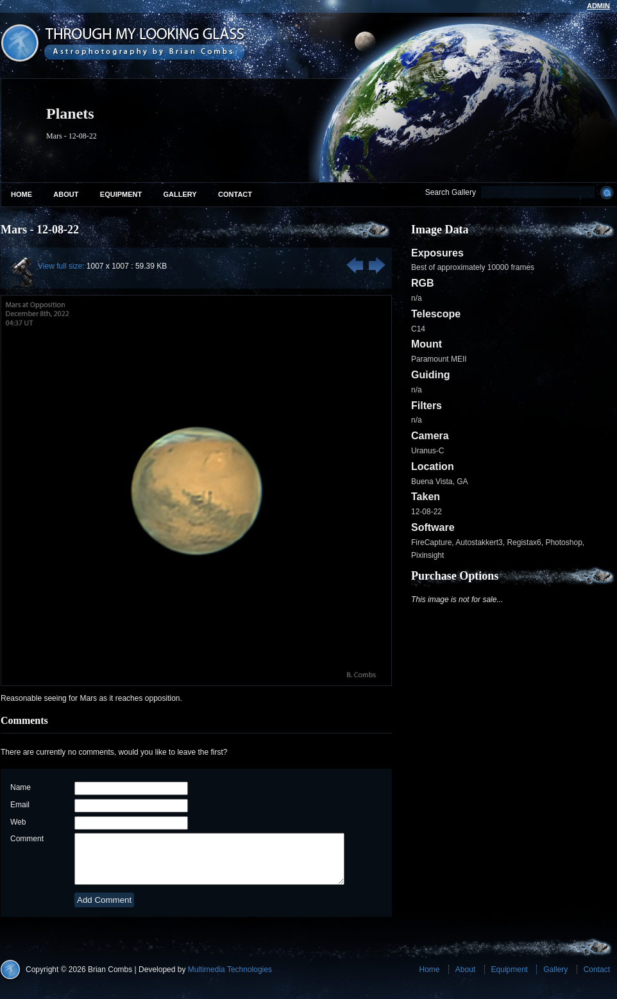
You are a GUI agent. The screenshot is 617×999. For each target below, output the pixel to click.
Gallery (180, 194)
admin (598, 6)
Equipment (121, 194)
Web (18, 822)
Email (20, 804)
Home (21, 194)
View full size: (61, 266)
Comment (27, 838)
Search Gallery (450, 192)
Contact (235, 194)
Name (20, 787)
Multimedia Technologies (230, 979)
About (65, 194)
